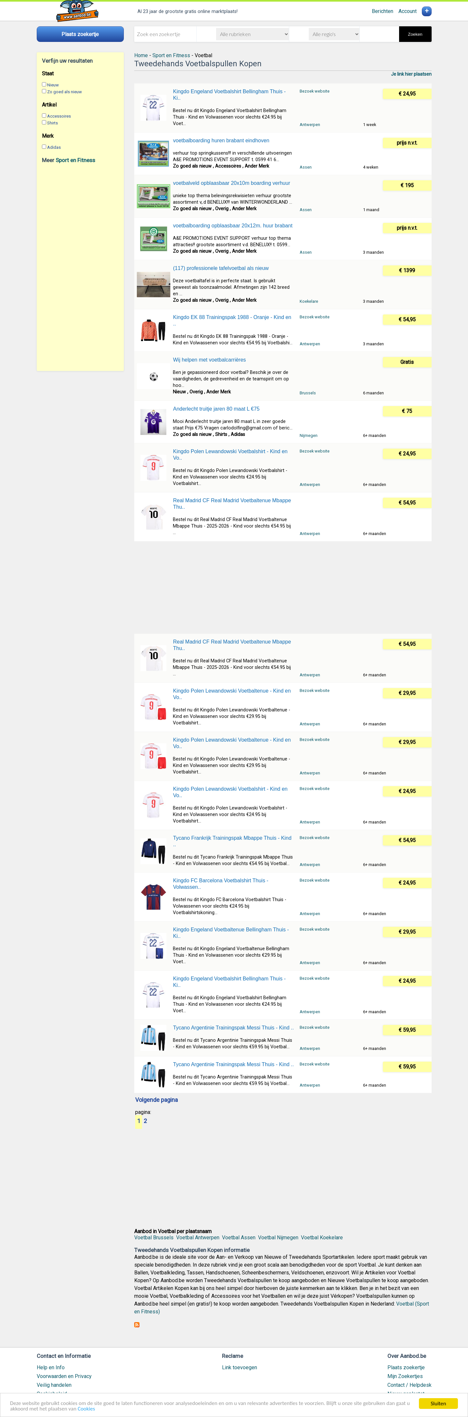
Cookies (87, 1409)
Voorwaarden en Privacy (64, 1376)
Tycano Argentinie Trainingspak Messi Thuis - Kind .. (233, 1027)
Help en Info (51, 1367)
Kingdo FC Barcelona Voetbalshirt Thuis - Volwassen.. (220, 884)
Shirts (52, 123)
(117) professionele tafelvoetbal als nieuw (220, 268)
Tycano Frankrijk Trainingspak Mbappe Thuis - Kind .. (232, 841)
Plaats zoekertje (406, 1367)
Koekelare (309, 301)
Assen (306, 167)
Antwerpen (310, 124)
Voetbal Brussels (154, 1237)
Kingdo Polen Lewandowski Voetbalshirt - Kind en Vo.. (230, 455)
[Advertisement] (80, 267)
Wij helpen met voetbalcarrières (209, 360)
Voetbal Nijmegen (278, 1237)
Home (141, 55)
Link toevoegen (239, 1367)
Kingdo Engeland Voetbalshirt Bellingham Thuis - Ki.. (229, 95)
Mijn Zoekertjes (405, 1376)
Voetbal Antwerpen (197, 1237)
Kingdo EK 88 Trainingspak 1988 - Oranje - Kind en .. (232, 320)
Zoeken (415, 34)
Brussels (308, 392)
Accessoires (59, 116)
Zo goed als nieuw (64, 91)
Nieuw (53, 85)
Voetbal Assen (238, 1237)
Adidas (54, 147)
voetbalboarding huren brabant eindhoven (221, 140)
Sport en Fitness (75, 160)
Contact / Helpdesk (409, 1385)
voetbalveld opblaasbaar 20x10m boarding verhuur (231, 183)
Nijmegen (309, 435)
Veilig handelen (54, 1385)
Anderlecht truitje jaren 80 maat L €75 (216, 409)
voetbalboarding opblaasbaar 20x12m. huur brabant (232, 225)
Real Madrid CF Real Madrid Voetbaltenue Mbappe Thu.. (232, 504)
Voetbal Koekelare (322, 1237)
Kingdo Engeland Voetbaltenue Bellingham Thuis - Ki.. (231, 933)
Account (407, 11)
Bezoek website (315, 91)
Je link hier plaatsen (411, 74)
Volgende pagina (156, 1100)
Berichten (382, 11)
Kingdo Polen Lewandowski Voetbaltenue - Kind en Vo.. (232, 694)
